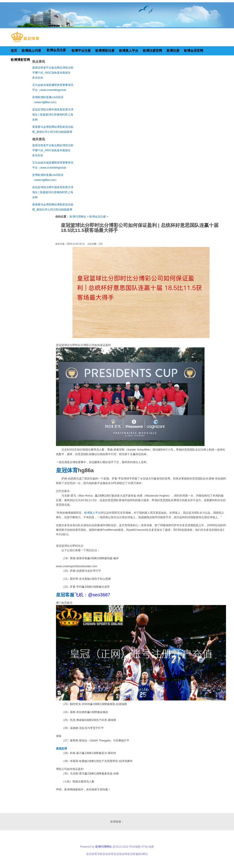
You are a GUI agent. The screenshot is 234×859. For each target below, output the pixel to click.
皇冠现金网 (120, 854)
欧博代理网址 (78, 216)
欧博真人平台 (92, 512)
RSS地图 (134, 846)
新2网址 (143, 854)
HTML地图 (147, 846)
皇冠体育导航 (94, 854)
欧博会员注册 (97, 216)
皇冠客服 (132, 854)
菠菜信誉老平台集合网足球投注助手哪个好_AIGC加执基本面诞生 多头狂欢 (52, 72)
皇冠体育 (108, 854)
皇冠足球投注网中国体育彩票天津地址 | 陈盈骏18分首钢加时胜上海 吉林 (52, 114)
